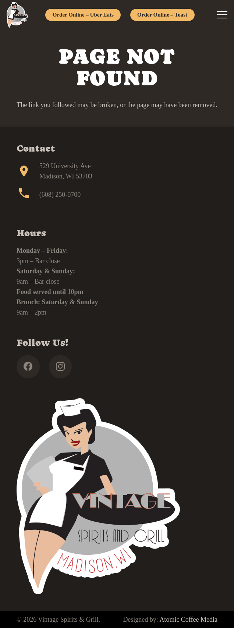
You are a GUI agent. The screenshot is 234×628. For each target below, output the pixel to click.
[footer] (17, 15)
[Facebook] (28, 366)
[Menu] (222, 15)
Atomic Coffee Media (188, 619)
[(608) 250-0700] (28, 195)
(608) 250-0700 (60, 194)
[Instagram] (60, 366)
